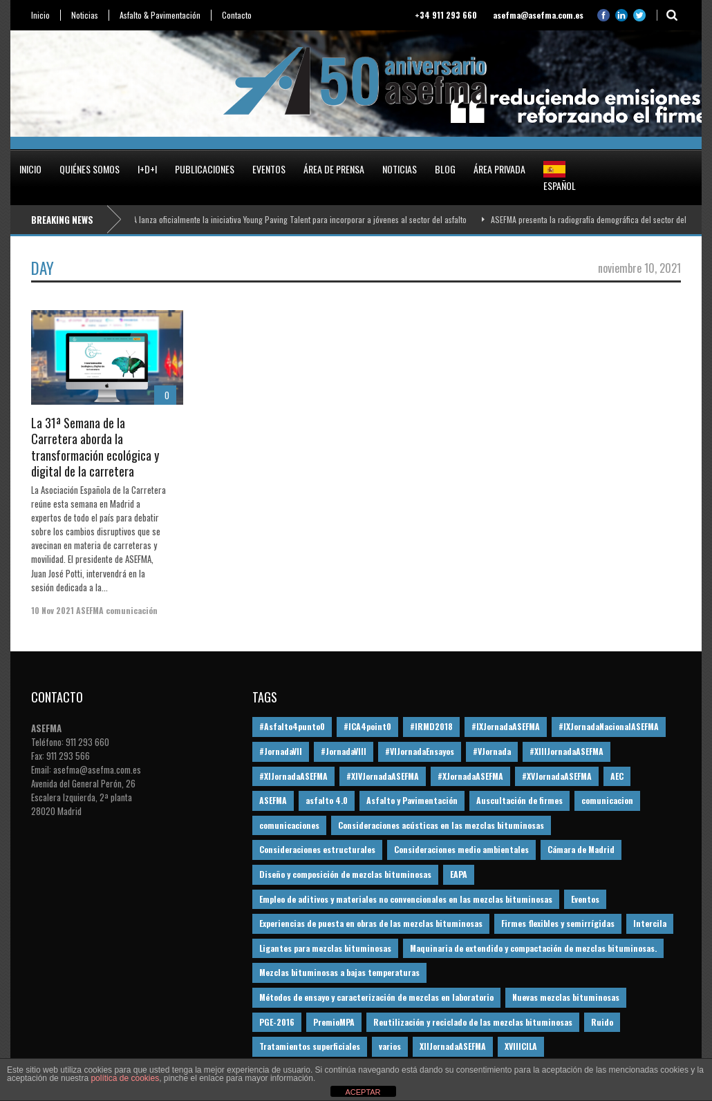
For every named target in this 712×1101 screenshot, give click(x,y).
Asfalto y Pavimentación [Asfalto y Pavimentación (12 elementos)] (412, 800)
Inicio (40, 15)
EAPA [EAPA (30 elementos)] (458, 874)
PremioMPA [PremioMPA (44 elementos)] (334, 1022)
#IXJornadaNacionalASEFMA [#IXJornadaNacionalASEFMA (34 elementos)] (609, 726)
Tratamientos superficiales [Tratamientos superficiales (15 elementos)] (309, 1046)
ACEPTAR (362, 1092)
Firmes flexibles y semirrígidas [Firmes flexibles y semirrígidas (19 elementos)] (558, 923)
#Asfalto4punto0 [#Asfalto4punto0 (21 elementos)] (292, 726)
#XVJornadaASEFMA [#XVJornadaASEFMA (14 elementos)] (557, 776)
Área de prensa (333, 169)
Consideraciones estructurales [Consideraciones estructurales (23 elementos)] (317, 849)
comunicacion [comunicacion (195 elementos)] (607, 800)
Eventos (268, 169)
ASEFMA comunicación (117, 610)
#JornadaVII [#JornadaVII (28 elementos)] (280, 751)
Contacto (237, 15)
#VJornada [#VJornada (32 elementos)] (492, 751)
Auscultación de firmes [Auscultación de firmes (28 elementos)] (519, 800)
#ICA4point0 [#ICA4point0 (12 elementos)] (367, 726)
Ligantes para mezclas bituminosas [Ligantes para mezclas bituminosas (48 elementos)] (325, 948)
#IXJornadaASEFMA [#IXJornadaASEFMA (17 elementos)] (505, 726)
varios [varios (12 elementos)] (390, 1046)
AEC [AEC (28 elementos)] (617, 776)
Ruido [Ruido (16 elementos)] (602, 1022)
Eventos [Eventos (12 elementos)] (585, 899)
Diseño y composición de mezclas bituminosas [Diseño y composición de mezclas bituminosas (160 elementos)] (345, 874)
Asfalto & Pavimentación (160, 15)
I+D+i (147, 169)
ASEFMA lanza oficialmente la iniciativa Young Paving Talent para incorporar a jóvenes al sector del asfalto (292, 219)
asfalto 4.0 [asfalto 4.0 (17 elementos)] (327, 800)
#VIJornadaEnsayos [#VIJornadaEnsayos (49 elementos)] (419, 751)
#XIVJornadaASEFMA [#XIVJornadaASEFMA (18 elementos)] (382, 776)
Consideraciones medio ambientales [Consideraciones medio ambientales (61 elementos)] (461, 849)
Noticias (84, 15)
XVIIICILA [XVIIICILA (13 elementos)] (521, 1046)
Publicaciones (204, 169)
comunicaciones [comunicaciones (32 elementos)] (289, 825)
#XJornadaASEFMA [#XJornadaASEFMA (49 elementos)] (470, 776)
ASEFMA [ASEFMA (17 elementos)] (273, 800)
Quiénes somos (89, 169)
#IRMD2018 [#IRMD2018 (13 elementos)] (431, 726)
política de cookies (125, 1078)
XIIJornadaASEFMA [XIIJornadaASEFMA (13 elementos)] (453, 1046)
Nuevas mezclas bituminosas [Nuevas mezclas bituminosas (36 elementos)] (565, 997)
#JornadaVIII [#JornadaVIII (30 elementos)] (343, 751)
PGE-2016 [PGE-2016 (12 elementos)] (276, 1022)
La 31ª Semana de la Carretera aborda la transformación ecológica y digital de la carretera (95, 447)
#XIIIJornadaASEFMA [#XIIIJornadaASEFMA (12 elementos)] (566, 751)
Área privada (499, 169)
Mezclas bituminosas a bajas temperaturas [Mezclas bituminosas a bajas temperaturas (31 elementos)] (339, 972)
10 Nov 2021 (52, 610)
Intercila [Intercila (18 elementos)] (649, 923)
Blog (445, 169)
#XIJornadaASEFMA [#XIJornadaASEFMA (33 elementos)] (293, 776)
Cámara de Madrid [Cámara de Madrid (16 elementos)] (581, 849)
